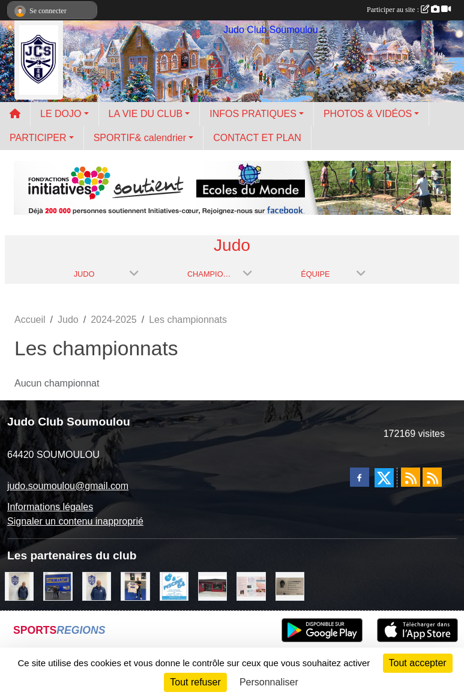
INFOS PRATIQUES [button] (253, 114)
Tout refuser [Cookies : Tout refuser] (195, 682)
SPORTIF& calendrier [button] (140, 138)
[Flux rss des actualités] (410, 477)
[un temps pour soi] (251, 585)
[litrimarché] (57, 585)
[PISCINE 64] (174, 585)
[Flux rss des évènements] (432, 477)
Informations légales (50, 507)
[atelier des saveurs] (212, 585)
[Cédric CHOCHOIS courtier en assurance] (19, 585)
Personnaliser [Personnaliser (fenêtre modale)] (269, 682)
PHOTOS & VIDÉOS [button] (368, 114)
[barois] (290, 585)
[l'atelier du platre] (135, 585)
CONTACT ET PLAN (257, 138)
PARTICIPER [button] (38, 138)
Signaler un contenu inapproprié (75, 521)
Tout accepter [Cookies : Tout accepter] (418, 663)
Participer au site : (409, 9)
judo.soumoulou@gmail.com (67, 486)
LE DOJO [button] (60, 114)
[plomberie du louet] (96, 585)
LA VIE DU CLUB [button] (146, 114)
